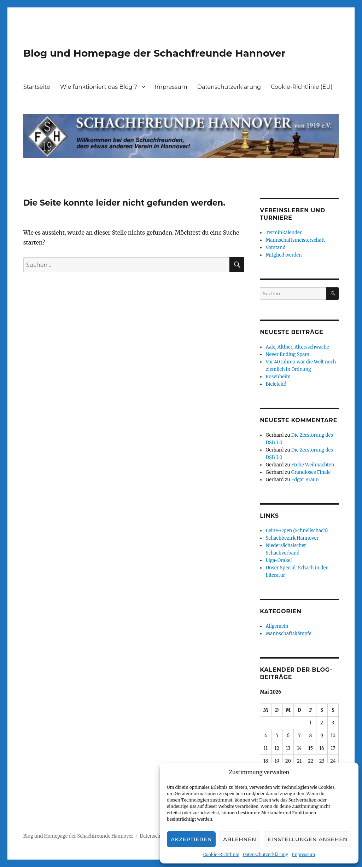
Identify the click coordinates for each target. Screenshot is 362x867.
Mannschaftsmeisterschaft (295, 240)
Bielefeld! (275, 384)
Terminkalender (283, 233)
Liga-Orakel (278, 560)
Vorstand (275, 248)
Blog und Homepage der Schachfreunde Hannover (154, 53)
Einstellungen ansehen (308, 839)
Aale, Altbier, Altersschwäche (297, 347)
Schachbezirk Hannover (292, 538)
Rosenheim (278, 377)
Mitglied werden (283, 255)
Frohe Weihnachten (312, 465)
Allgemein (276, 626)
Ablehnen (239, 839)
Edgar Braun (305, 480)
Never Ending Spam (287, 354)
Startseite (36, 87)
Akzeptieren (191, 839)
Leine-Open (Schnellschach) (296, 531)
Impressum (303, 854)
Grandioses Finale (311, 472)
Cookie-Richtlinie (221, 854)
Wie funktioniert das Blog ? (98, 87)
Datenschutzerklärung (265, 854)
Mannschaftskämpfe (288, 634)
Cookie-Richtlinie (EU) (301, 87)
